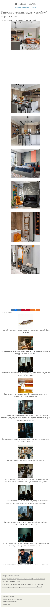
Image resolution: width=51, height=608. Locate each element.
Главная (18, 7)
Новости (25, 7)
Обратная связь (6, 604)
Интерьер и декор (25, 3)
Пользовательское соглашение (15, 599)
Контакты (5, 599)
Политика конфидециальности (10, 601)
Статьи (33, 7)
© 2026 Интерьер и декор (8, 596)
